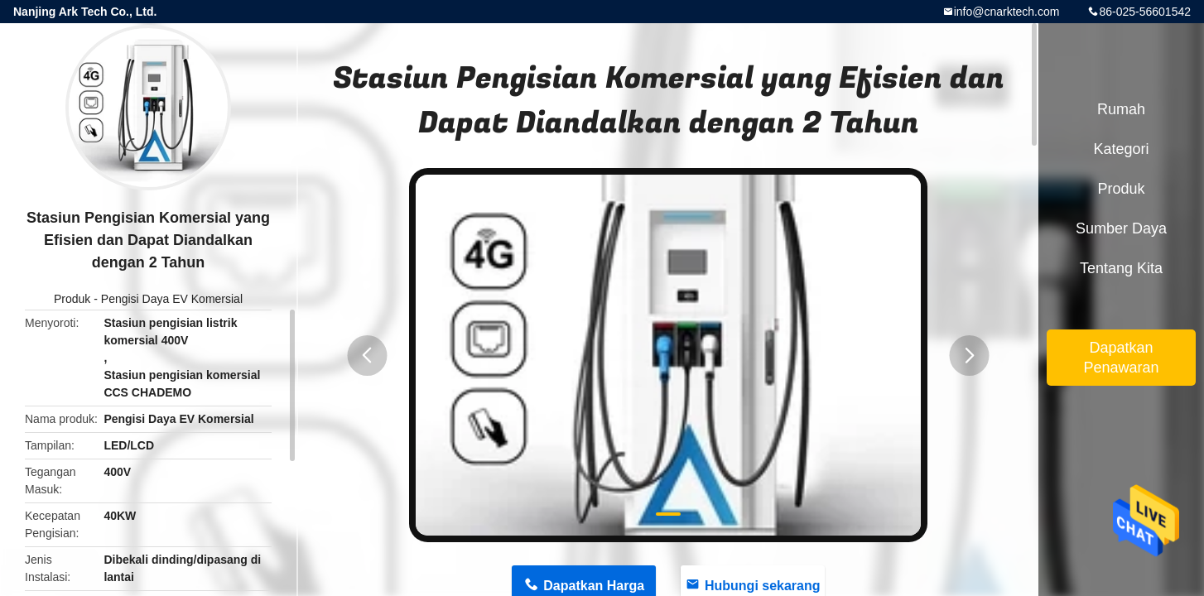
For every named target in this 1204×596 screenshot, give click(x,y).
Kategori (1121, 149)
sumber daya (1121, 228)
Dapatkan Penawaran (1120, 357)
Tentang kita (1121, 268)
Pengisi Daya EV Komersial (172, 298)
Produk (72, 298)
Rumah (1121, 109)
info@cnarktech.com (1007, 11)
